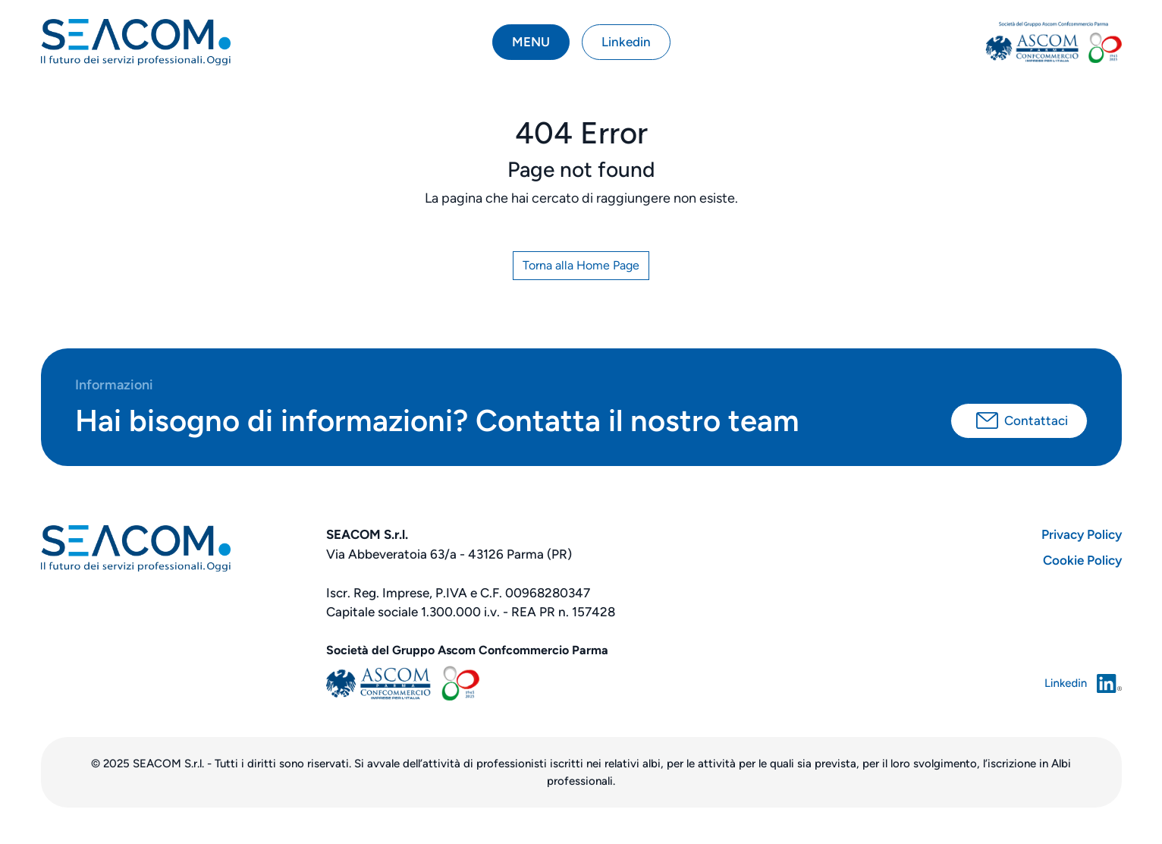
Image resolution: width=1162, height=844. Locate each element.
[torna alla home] (136, 42)
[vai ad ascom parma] (1053, 42)
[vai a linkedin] (1009, 683)
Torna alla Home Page (581, 265)
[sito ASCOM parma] (581, 683)
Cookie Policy (1082, 560)
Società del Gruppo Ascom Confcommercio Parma (467, 650)
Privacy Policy (1081, 534)
